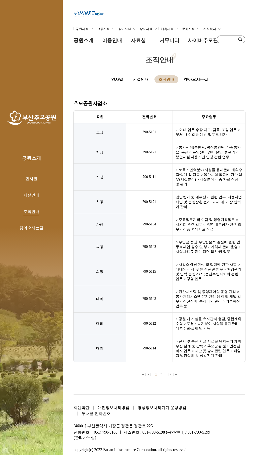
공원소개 (83, 40)
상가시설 (124, 29)
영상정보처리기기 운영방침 (162, 407)
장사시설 (146, 29)
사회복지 (209, 29)
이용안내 (112, 40)
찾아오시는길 (31, 228)
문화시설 (188, 29)
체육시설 (167, 29)
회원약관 (81, 407)
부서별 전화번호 (96, 413)
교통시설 (103, 29)
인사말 (31, 178)
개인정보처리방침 (113, 407)
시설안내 (31, 195)
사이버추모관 (203, 40)
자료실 (138, 40)
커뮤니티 (169, 40)
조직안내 (31, 211)
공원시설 (82, 29)
